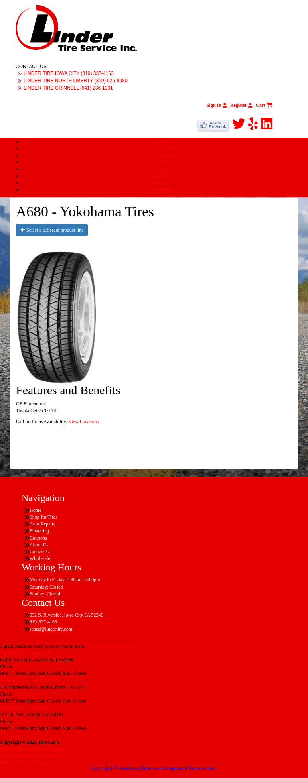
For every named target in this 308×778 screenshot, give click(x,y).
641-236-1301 (28, 721)
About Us (162, 176)
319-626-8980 (28, 694)
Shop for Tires (162, 148)
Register (241, 105)
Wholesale (162, 189)
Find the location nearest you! (115, 646)
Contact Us (162, 182)
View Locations (84, 421)
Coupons (162, 169)
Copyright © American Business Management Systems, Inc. (154, 768)
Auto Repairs (162, 155)
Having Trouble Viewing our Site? (33, 763)
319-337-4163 (28, 666)
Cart (264, 105)
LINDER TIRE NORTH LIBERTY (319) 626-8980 (76, 81)
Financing (162, 162)
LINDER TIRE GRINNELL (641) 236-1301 (68, 88)
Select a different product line (51, 230)
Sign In (217, 105)
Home (162, 141)
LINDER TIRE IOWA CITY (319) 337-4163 (69, 73)
